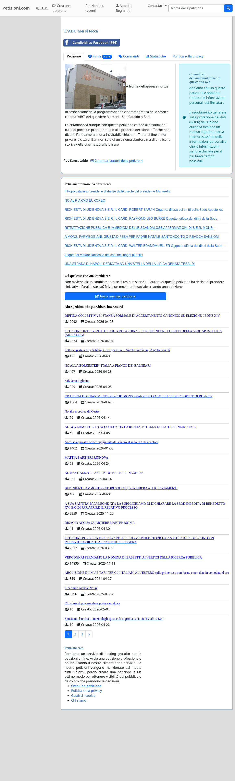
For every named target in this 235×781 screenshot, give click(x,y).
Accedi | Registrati (124, 8)
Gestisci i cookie (83, 752)
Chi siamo (78, 757)
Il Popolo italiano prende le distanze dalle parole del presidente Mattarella (117, 248)
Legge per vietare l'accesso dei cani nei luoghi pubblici (104, 311)
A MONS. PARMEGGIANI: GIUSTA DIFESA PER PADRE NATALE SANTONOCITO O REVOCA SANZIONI (142, 293)
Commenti (129, 113)
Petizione (74, 113)
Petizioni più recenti (95, 8)
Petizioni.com (16, 8)
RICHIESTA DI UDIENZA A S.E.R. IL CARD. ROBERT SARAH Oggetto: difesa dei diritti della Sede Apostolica (144, 266)
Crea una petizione (61, 8)
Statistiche (156, 113)
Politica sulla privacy (188, 113)
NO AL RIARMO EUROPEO (85, 257)
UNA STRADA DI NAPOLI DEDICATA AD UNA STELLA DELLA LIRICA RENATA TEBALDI (130, 320)
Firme (100, 113)
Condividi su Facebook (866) (90, 99)
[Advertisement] (146, 51)
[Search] (196, 8)
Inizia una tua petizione (115, 353)
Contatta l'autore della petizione (116, 217)
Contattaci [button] (156, 5)
